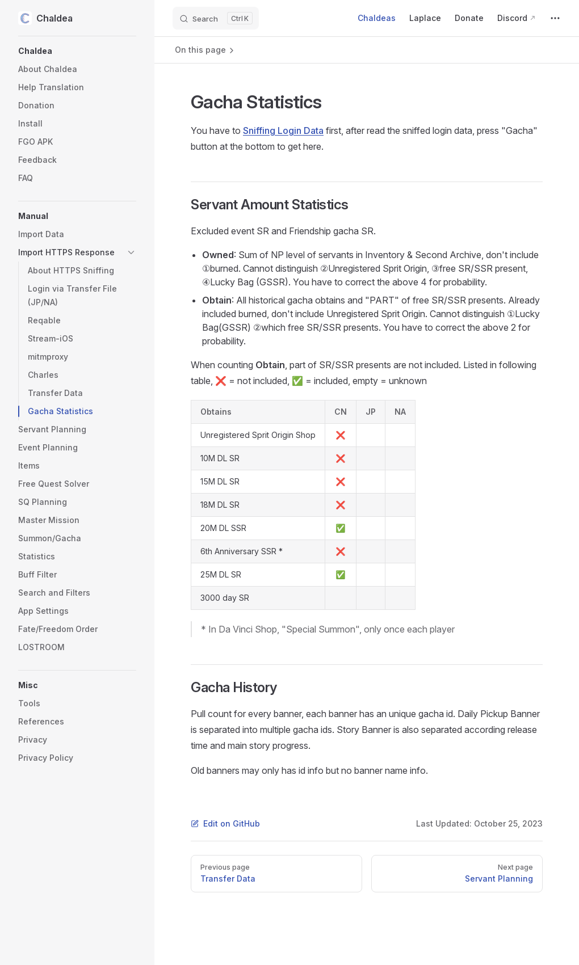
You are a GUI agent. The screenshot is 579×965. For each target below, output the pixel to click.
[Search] (216, 18)
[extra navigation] (555, 18)
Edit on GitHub (225, 823)
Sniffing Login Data (283, 130)
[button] (77, 51)
